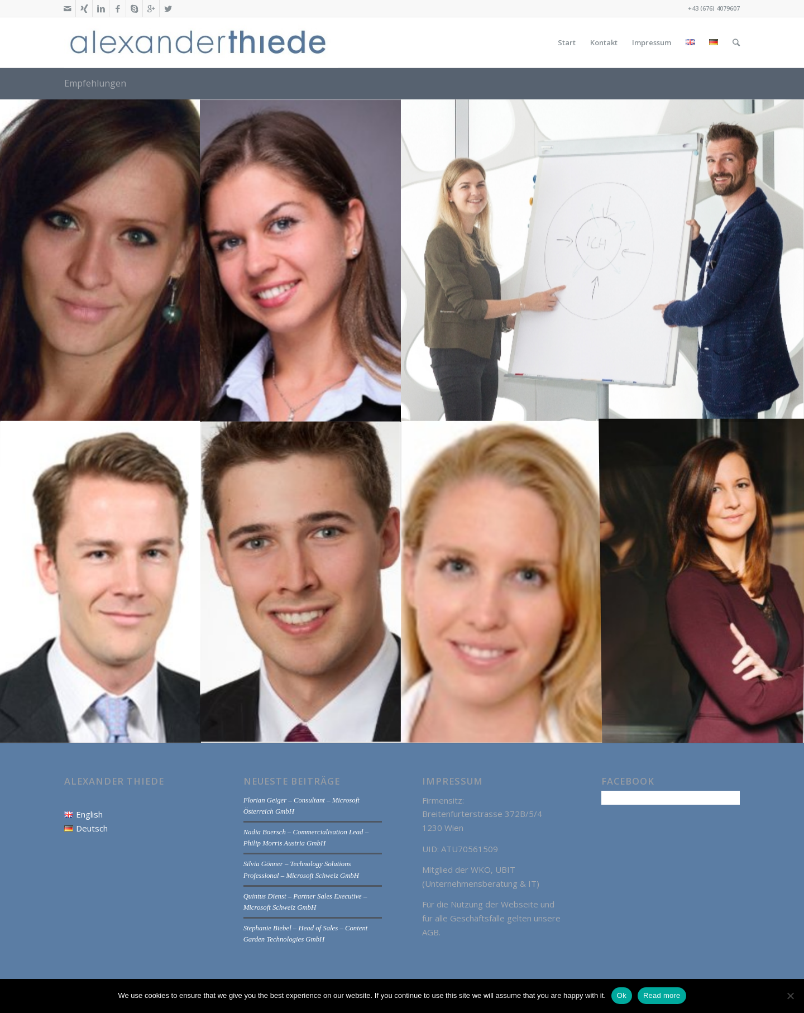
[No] (790, 995)
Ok (621, 995)
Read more (662, 995)
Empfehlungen (95, 83)
